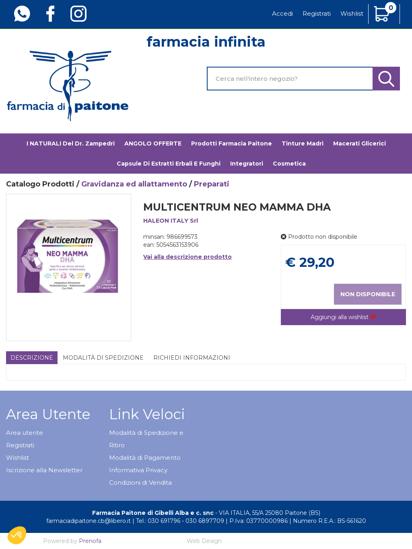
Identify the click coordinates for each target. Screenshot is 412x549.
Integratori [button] (246, 163)
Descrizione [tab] (31, 357)
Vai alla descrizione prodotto (187, 256)
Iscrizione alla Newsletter (44, 470)
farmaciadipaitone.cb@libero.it (88, 520)
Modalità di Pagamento (145, 457)
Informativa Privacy (138, 470)
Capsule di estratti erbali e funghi (168, 163)
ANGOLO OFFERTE (152, 143)
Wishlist (351, 13)
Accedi (282, 13)
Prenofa (90, 541)
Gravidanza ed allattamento (134, 184)
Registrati (317, 13)
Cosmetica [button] (289, 163)
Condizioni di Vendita (140, 482)
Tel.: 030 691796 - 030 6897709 (180, 520)
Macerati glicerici (359, 143)
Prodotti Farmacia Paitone (231, 143)
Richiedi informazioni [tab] (191, 357)
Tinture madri (302, 143)
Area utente (24, 432)
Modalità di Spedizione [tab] (103, 357)
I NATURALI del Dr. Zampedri (71, 143)
